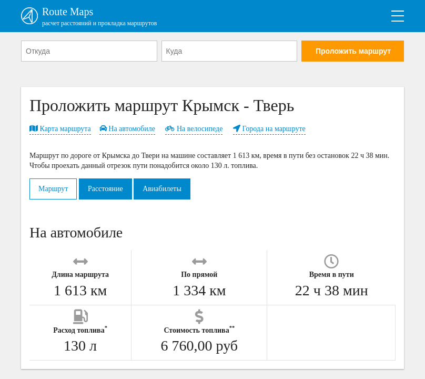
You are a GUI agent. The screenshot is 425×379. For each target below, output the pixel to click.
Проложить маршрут (353, 51)
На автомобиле (127, 129)
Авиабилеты (162, 189)
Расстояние (105, 189)
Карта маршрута (60, 129)
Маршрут (53, 189)
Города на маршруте (269, 129)
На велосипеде (193, 129)
